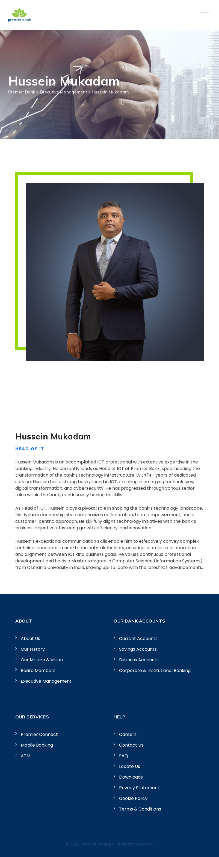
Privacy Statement (139, 788)
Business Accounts (139, 660)
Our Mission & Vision (42, 660)
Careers (128, 734)
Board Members (38, 670)
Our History (33, 649)
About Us (30, 638)
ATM (25, 756)
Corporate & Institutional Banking (155, 670)
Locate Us (129, 766)
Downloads (131, 777)
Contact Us (131, 745)
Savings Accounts (138, 649)
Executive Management (46, 681)
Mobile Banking (37, 745)
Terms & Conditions (140, 809)
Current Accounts (138, 638)
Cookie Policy (133, 798)
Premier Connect (39, 734)
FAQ (123, 756)
